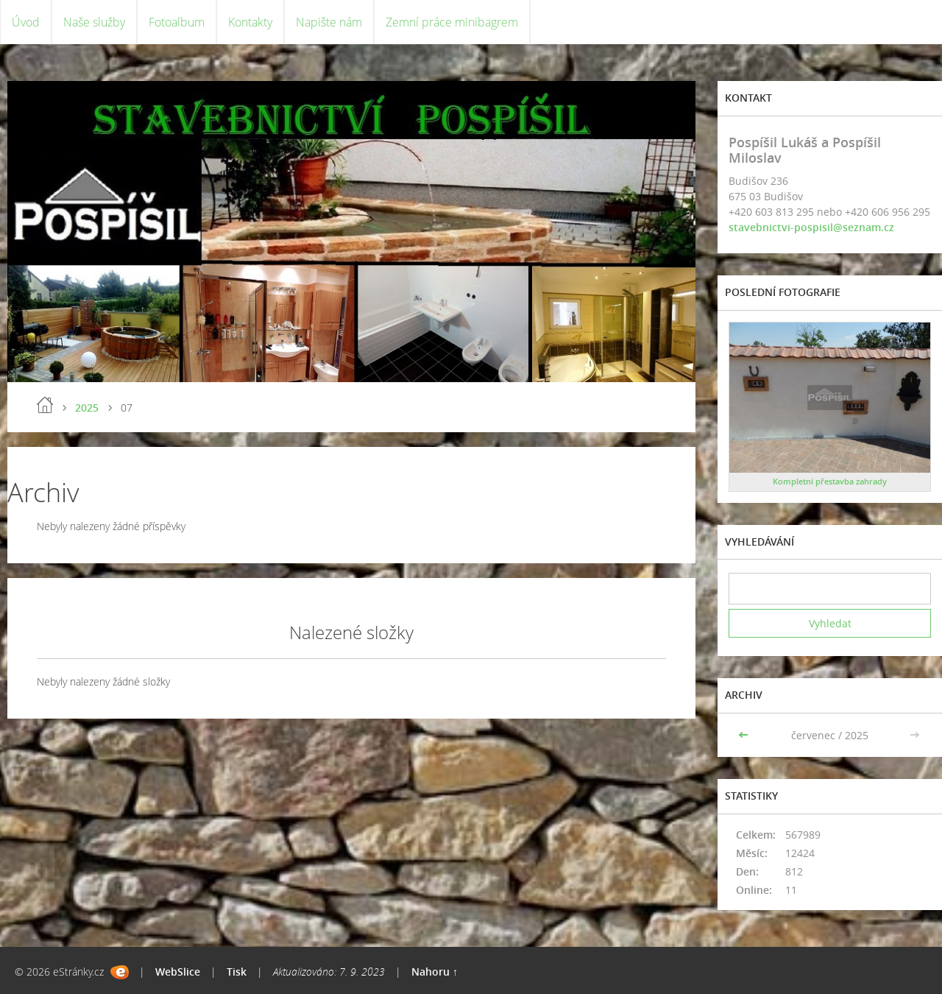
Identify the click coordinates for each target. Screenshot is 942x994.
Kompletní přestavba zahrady (830, 481)
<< (745, 735)
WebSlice (177, 972)
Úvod (26, 22)
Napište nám (329, 22)
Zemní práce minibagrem (452, 22)
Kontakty (250, 22)
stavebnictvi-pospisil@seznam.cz (811, 227)
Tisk (237, 972)
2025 (87, 408)
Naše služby (94, 22)
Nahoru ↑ (434, 972)
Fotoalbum (177, 22)
